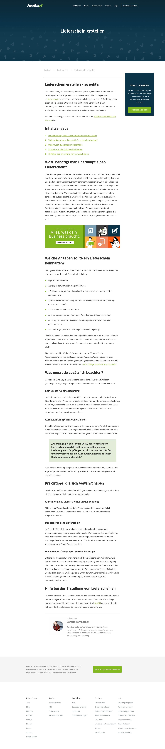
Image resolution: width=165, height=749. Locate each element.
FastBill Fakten (31, 737)
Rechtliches (76, 698)
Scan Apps (98, 720)
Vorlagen (98, 728)
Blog (27, 707)
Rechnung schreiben (125, 707)
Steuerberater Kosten (102, 715)
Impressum (76, 711)
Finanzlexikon (100, 703)
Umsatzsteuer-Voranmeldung (105, 724)
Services (98, 698)
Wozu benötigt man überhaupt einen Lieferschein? (72, 135)
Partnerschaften (55, 703)
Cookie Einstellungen (79, 715)
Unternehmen (31, 698)
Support (29, 732)
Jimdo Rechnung (124, 724)
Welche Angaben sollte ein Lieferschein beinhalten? (72, 140)
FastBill (97, 603)
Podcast (29, 715)
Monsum (29, 724)
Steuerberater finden (102, 707)
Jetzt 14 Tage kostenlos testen (107, 669)
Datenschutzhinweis (79, 707)
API (50, 707)
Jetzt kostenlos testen (140, 110)
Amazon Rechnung (124, 720)
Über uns (29, 711)
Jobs (28, 703)
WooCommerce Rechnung (127, 728)
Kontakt (29, 720)
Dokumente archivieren (126, 715)
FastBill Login (100, 732)
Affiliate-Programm (56, 715)
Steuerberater (54, 711)
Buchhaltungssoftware (126, 711)
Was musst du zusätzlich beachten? (65, 144)
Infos (120, 698)
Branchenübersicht (125, 732)
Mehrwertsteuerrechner (103, 711)
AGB (73, 703)
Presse (28, 728)
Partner (52, 698)
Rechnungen (53, 99)
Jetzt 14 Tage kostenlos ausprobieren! (99, 364)
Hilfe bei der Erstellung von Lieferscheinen (68, 154)
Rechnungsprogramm (125, 703)
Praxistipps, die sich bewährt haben (65, 149)
